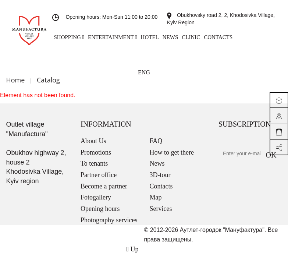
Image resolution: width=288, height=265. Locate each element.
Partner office (99, 175)
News (157, 163)
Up (132, 249)
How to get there (172, 152)
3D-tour (160, 175)
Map (156, 197)
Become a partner (104, 186)
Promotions (96, 152)
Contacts (161, 186)
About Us (93, 141)
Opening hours (100, 208)
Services (161, 208)
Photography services (109, 220)
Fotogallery (96, 197)
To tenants (94, 163)
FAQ (156, 141)
